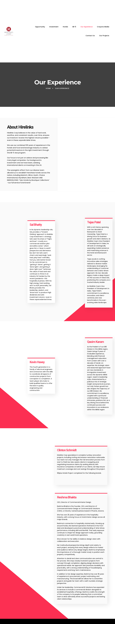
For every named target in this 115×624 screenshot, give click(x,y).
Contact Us (90, 35)
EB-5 (74, 27)
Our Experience (86, 27)
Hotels (65, 27)
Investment (53, 27)
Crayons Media (103, 27)
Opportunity (40, 27)
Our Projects (104, 35)
